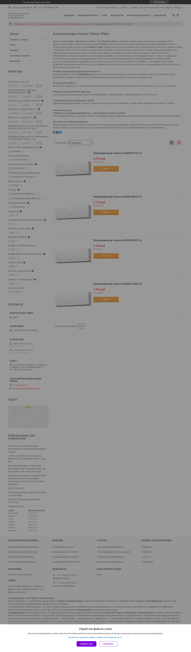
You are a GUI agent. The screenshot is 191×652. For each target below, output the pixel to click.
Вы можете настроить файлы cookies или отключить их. (94, 637)
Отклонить (108, 644)
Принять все (86, 644)
